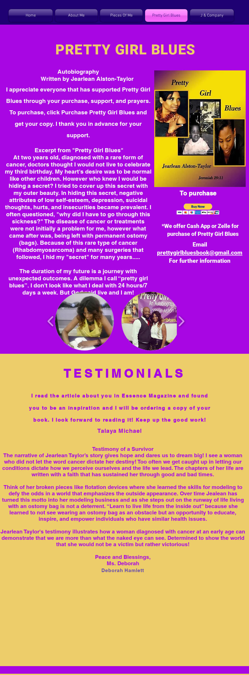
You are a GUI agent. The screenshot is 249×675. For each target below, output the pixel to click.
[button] (198, 209)
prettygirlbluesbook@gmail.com (199, 252)
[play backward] (50, 321)
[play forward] (181, 321)
